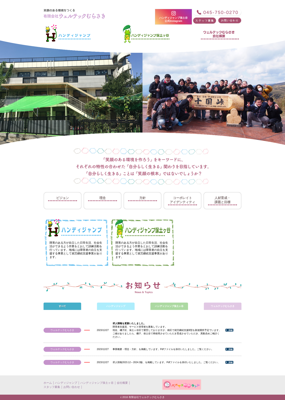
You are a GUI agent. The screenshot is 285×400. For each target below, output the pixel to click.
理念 (102, 198)
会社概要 (122, 382)
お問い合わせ (71, 386)
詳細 (231, 330)
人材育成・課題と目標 (222, 200)
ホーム (48, 382)
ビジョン (62, 198)
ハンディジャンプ (115, 306)
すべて (62, 306)
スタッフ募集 (52, 386)
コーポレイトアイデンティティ (182, 200)
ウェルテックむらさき (223, 306)
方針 (142, 198)
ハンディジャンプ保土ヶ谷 (169, 306)
